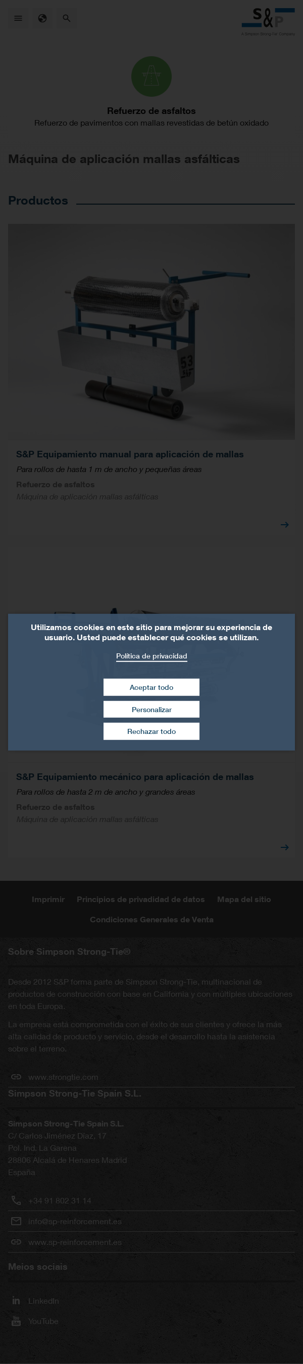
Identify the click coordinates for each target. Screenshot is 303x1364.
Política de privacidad (151, 655)
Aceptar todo (151, 687)
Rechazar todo (151, 731)
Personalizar (152, 709)
